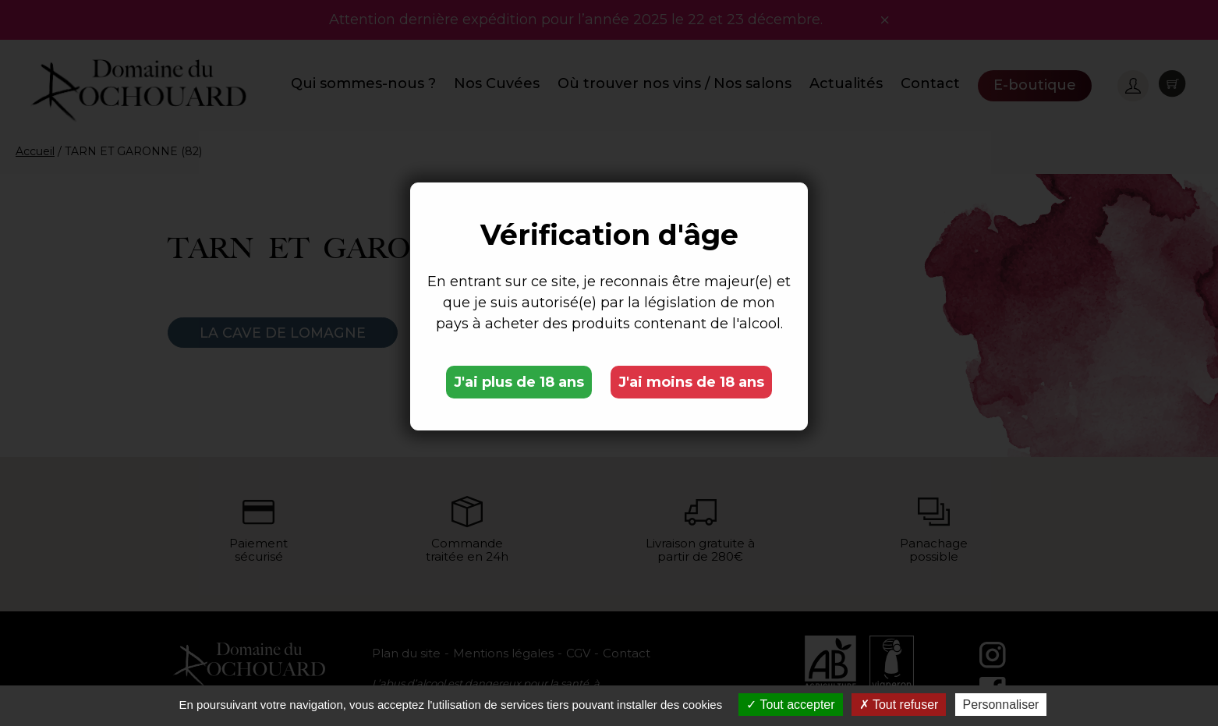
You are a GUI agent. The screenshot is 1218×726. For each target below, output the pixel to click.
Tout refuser (899, 704)
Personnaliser (1001, 704)
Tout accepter (790, 704)
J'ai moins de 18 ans (691, 382)
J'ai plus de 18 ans (519, 382)
